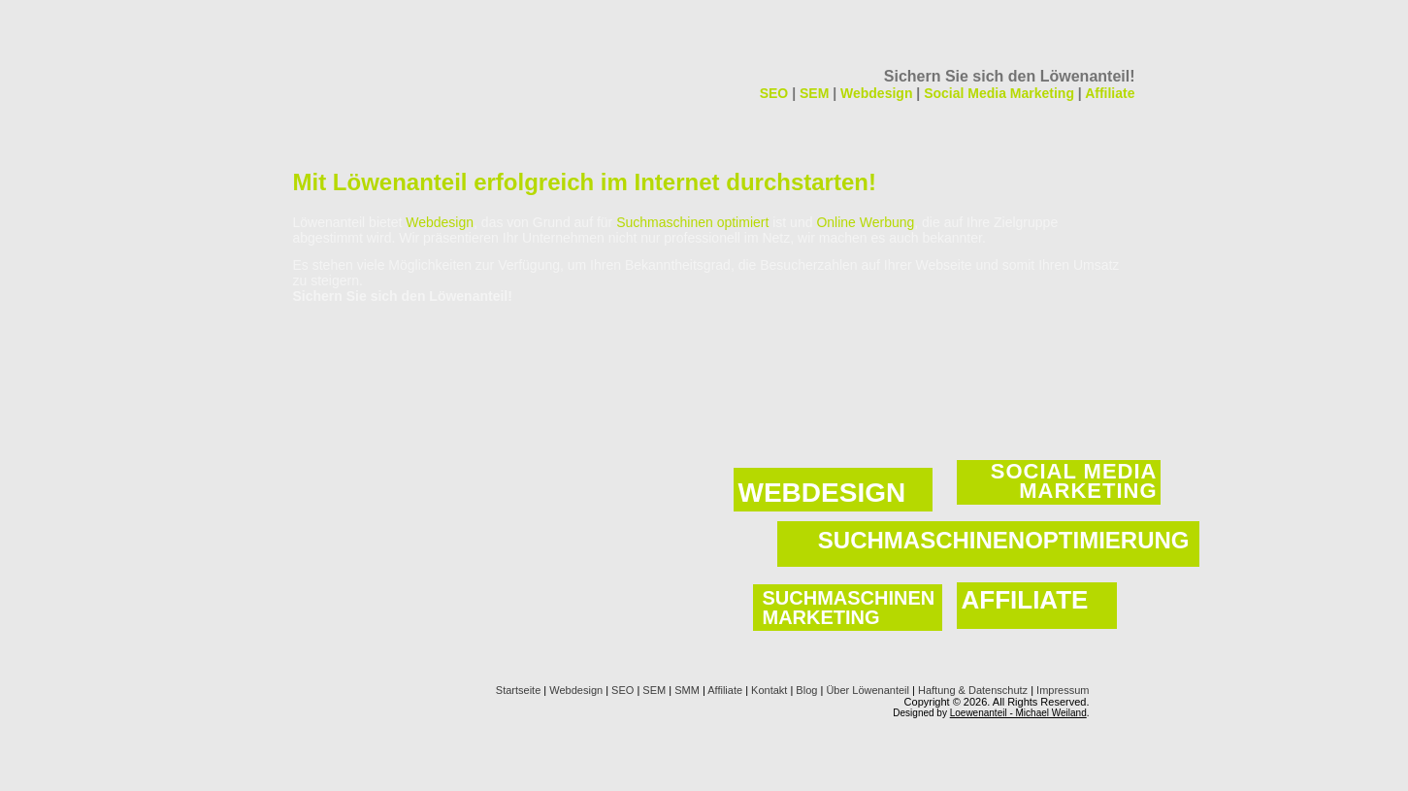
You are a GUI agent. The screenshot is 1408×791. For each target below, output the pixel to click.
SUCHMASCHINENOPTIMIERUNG (1004, 540)
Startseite (518, 690)
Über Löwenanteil (867, 690)
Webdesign (876, 93)
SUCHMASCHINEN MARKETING (849, 607)
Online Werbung (865, 222)
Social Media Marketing (999, 93)
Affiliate (1109, 93)
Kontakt (769, 690)
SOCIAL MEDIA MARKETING (1074, 481)
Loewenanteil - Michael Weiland (1018, 713)
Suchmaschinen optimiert (692, 222)
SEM (814, 93)
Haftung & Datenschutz (973, 690)
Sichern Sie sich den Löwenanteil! (1009, 76)
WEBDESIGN (822, 493)
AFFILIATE (1025, 599)
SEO (774, 93)
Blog (806, 690)
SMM (687, 690)
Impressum (1062, 690)
